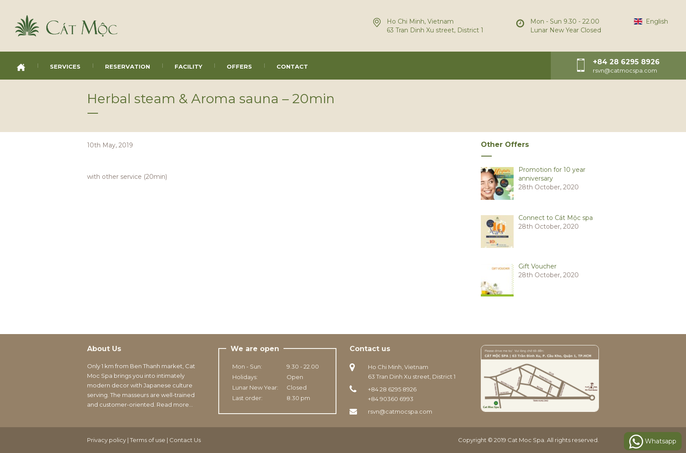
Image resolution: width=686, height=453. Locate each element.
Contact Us (185, 439)
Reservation (127, 66)
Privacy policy (106, 439)
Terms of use (147, 439)
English (651, 21)
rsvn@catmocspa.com (400, 411)
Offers (239, 66)
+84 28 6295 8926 (626, 62)
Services (65, 66)
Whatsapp (652, 442)
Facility (188, 66)
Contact (292, 66)
